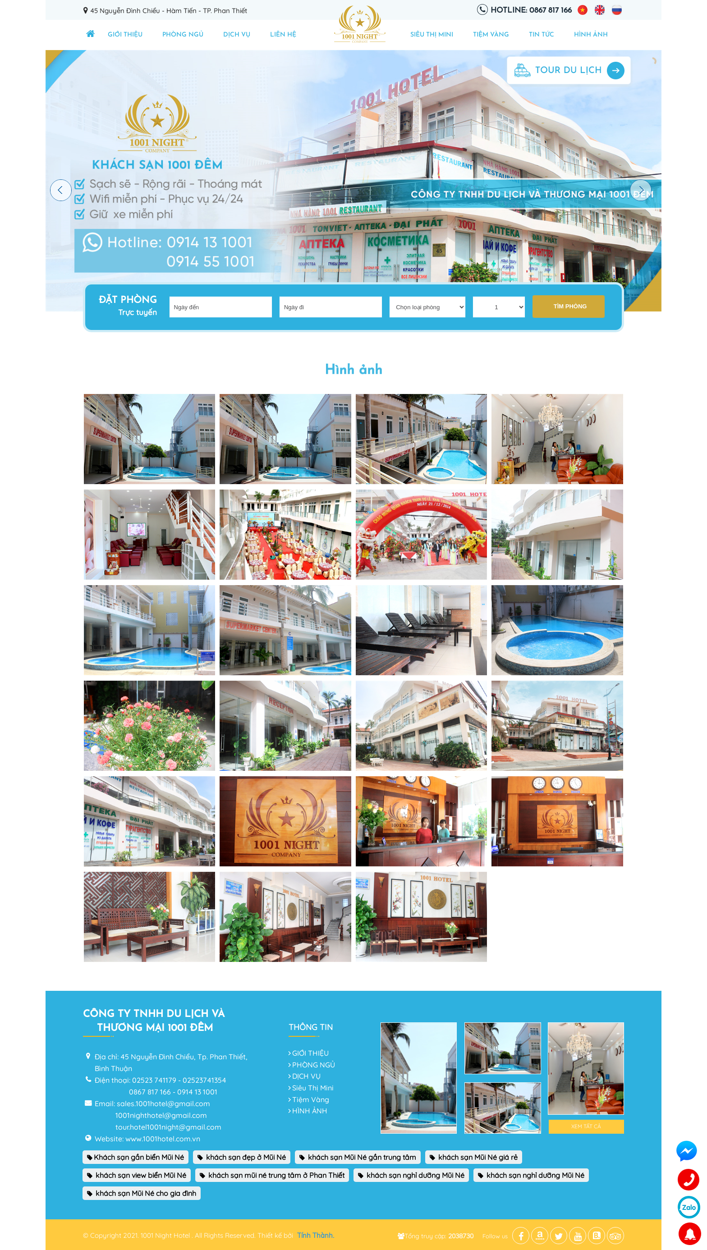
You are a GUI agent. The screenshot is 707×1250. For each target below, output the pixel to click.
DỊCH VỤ (236, 35)
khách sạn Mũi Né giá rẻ (474, 1157)
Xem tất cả (586, 1126)
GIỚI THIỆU (125, 35)
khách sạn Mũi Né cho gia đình (141, 1193)
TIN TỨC (541, 35)
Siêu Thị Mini (431, 35)
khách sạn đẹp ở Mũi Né (241, 1157)
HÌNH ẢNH (591, 35)
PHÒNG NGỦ (182, 35)
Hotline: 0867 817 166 (531, 10)
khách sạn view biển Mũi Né (136, 1175)
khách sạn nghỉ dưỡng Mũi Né (411, 1175)
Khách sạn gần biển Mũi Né (135, 1157)
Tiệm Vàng (491, 35)
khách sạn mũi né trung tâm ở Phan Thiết (272, 1175)
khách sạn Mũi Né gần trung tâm (357, 1157)
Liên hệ (283, 35)
